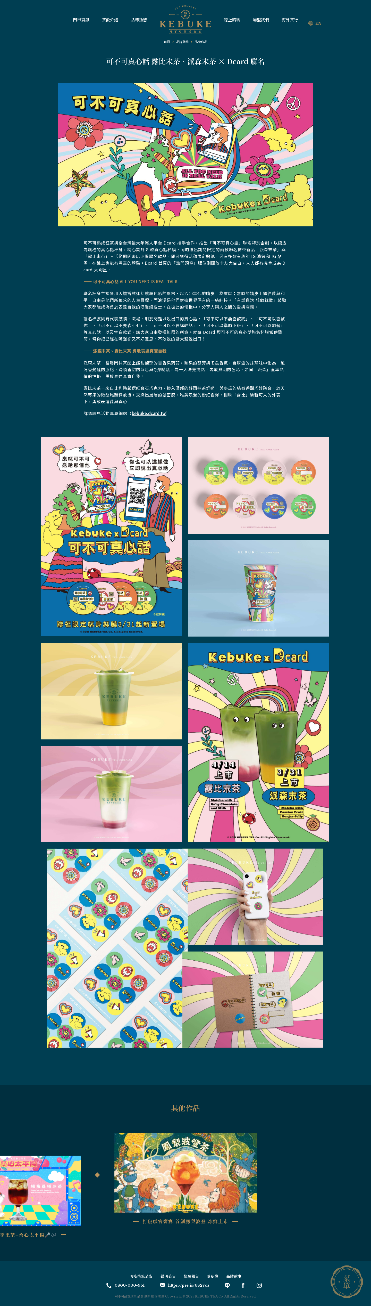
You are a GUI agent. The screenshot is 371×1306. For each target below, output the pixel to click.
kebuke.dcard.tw (149, 413)
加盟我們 (261, 19)
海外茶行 (290, 19)
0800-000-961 (125, 1285)
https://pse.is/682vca (184, 1285)
